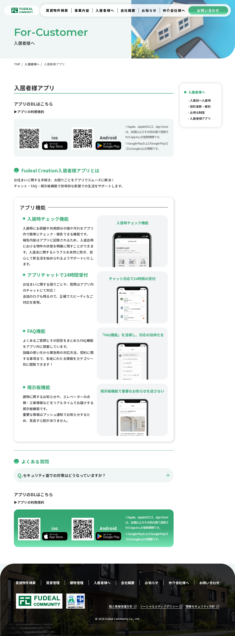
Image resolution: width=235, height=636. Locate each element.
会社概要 (127, 582)
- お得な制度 (196, 112)
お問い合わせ (209, 582)
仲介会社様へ (179, 582)
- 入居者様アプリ (199, 118)
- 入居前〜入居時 (199, 100)
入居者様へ (196, 92)
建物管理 (76, 582)
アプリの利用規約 (30, 111)
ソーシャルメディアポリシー (159, 606)
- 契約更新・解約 (199, 106)
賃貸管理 (53, 582)
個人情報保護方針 (121, 606)
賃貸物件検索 (26, 582)
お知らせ (151, 582)
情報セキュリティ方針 (200, 606)
